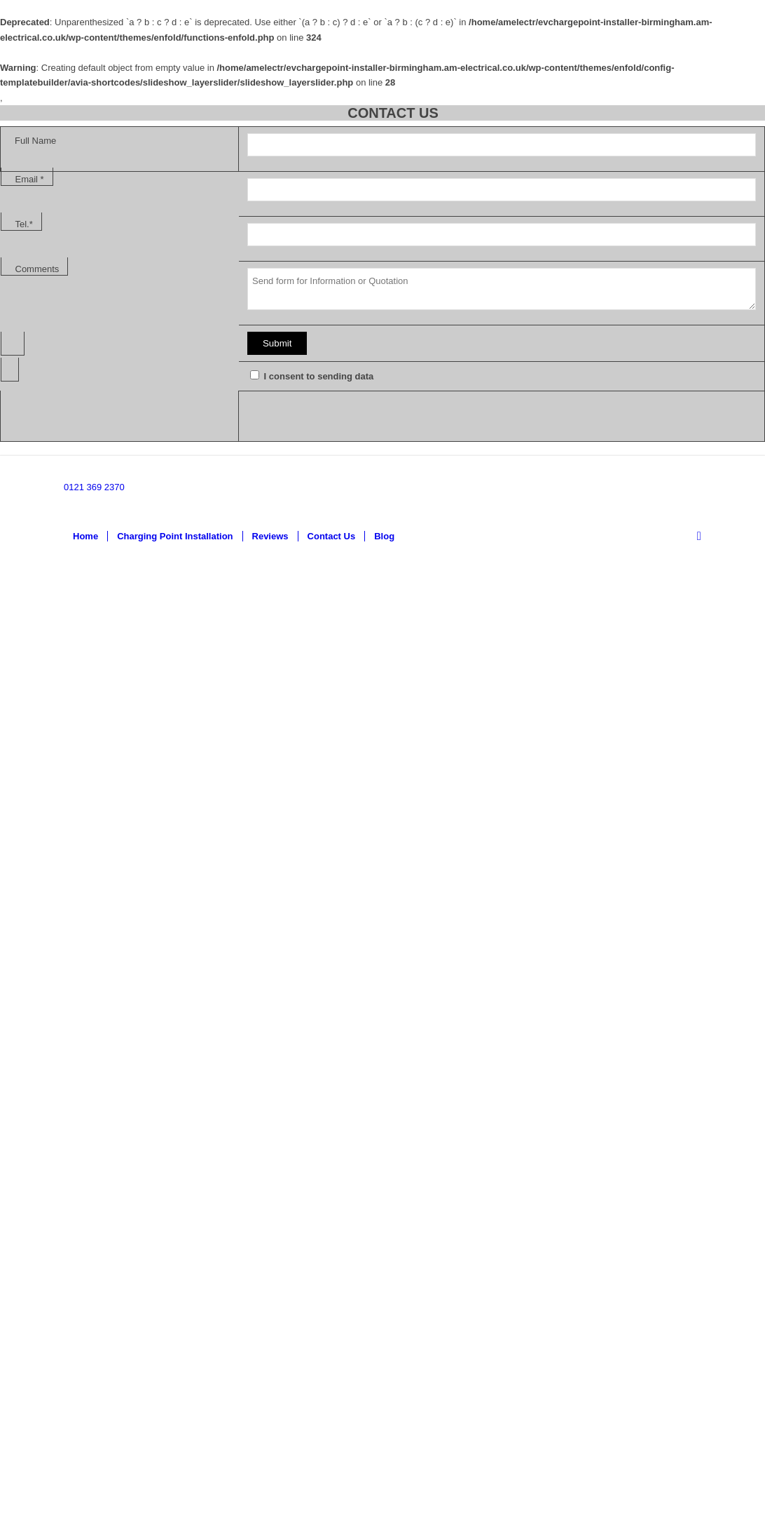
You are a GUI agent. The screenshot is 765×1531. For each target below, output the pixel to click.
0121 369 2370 (94, 487)
